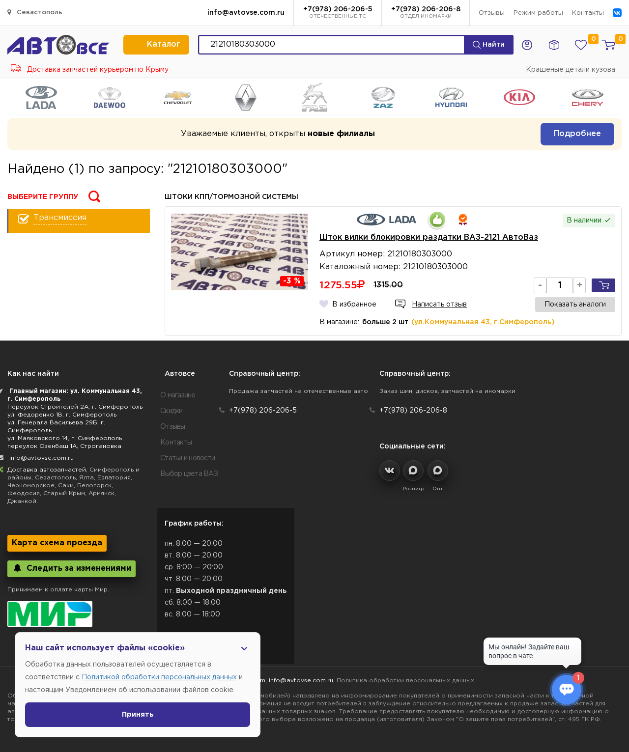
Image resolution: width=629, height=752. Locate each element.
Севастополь (34, 12)
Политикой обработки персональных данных (159, 677)
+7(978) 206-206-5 (337, 13)
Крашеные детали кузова (570, 70)
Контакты (588, 13)
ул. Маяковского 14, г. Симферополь (64, 438)
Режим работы (538, 13)
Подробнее (577, 134)
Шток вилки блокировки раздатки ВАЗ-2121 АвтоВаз (428, 237)
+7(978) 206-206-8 (425, 13)
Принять (138, 715)
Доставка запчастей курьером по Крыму (90, 70)
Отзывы (492, 13)
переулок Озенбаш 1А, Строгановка (64, 446)
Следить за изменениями (71, 568)
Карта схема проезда (57, 543)
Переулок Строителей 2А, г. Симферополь (75, 407)
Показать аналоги (575, 304)
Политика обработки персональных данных (405, 680)
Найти (489, 45)
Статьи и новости (187, 458)
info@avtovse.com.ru (246, 13)
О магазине (178, 395)
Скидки (171, 411)
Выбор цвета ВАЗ (189, 474)
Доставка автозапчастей (46, 470)
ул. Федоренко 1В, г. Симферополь (61, 415)
